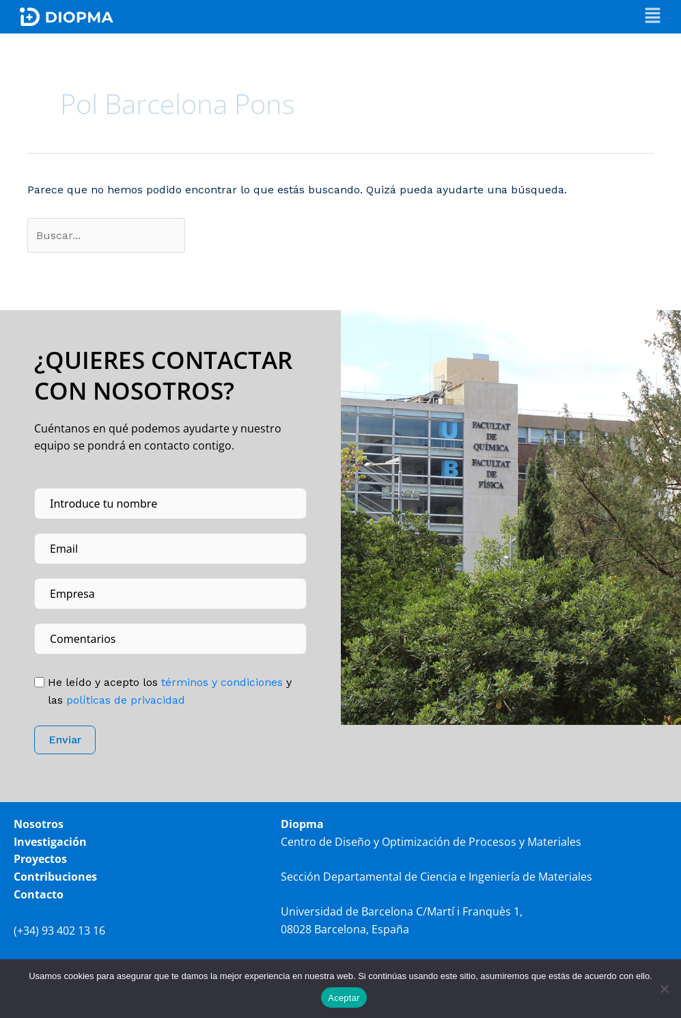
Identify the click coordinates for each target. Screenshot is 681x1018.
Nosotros (39, 824)
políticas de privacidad (125, 699)
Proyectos (40, 859)
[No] (664, 988)
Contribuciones (55, 876)
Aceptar (344, 998)
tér (220, 682)
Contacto (39, 894)
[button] (652, 17)
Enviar (64, 740)
